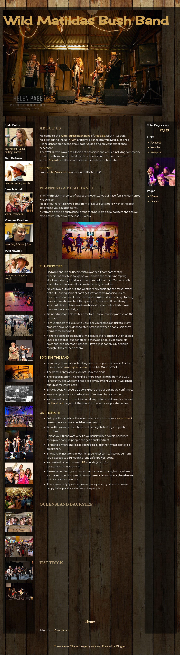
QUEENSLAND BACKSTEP (66, 504)
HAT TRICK (51, 562)
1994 (74, 140)
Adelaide (99, 135)
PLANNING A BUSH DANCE (67, 188)
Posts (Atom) (61, 630)
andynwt (96, 646)
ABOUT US (50, 128)
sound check (124, 418)
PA (84, 462)
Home (90, 621)
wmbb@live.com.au (59, 172)
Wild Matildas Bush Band (75, 135)
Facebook (57, 403)
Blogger (120, 646)
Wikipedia (156, 152)
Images (154, 201)
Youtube (155, 147)
